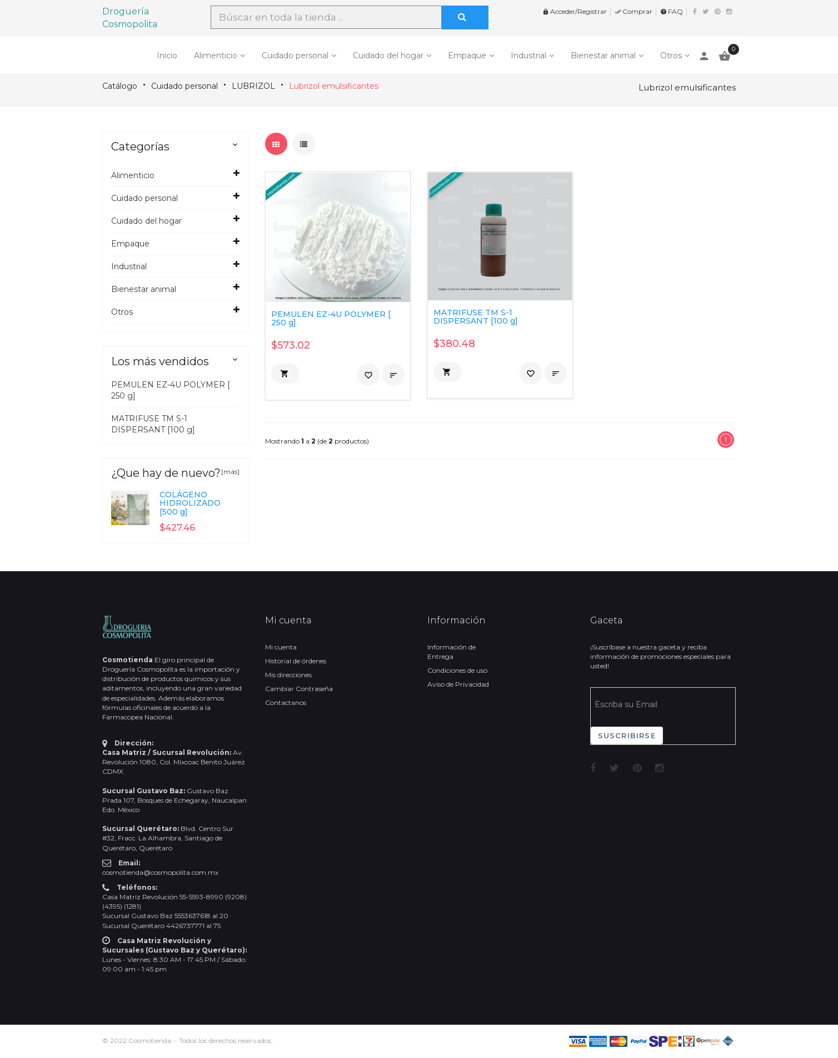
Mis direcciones (288, 675)
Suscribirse (627, 735)
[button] (285, 374)
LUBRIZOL (253, 86)
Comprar (633, 11)
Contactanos (285, 702)
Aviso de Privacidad (458, 684)
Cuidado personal (295, 56)
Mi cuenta (281, 647)
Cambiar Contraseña (299, 688)
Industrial (528, 56)
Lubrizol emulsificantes (333, 86)
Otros (671, 56)
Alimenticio (215, 56)
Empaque (467, 56)
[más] (230, 471)
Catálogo (119, 86)
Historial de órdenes (295, 661)
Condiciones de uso (457, 670)
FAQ (671, 11)
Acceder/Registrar (574, 11)
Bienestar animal (603, 56)
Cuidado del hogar (388, 56)
